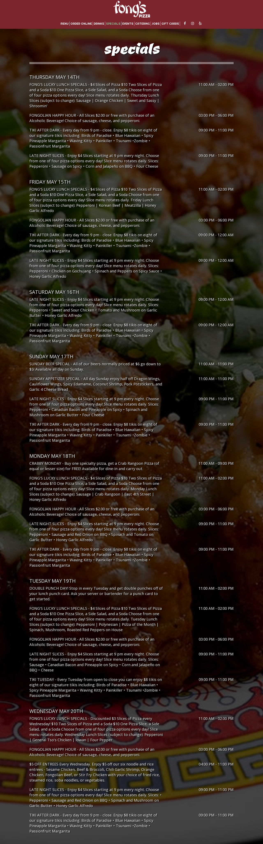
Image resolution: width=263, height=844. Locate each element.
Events (127, 23)
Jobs (156, 23)
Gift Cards (170, 23)
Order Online (81, 23)
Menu (64, 23)
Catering (142, 23)
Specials (113, 23)
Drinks (99, 23)
